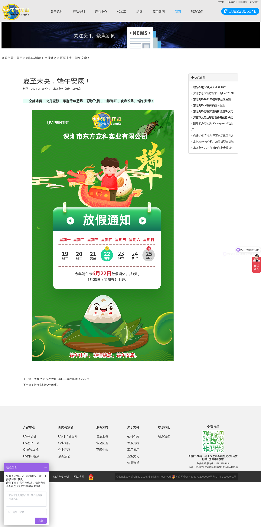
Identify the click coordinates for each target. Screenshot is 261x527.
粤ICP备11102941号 (224, 476)
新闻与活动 (33, 58)
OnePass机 (31, 449)
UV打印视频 (31, 456)
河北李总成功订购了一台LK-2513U (213, 93)
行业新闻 (64, 443)
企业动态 (50, 58)
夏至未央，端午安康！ (75, 58)
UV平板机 (29, 436)
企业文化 (133, 456)
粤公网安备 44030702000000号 (191, 477)
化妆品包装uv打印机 (46, 384)
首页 (20, 58)
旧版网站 (242, 2)
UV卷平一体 (31, 443)
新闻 (178, 11)
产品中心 (101, 11)
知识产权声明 (61, 476)
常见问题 (102, 443)
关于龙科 (57, 11)
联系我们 (197, 11)
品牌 (139, 11)
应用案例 (159, 11)
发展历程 (133, 443)
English (231, 2)
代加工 (121, 11)
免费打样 (213, 426)
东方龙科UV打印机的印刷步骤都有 (213, 147)
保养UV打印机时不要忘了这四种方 (213, 135)
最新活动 (64, 456)
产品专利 (79, 11)
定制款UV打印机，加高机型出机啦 (213, 141)
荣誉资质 (133, 462)
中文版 (221, 2)
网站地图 (254, 2)
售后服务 (102, 436)
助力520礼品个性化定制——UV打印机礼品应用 (61, 379)
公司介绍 (133, 436)
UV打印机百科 (67, 436)
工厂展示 (133, 449)
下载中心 (102, 449)
